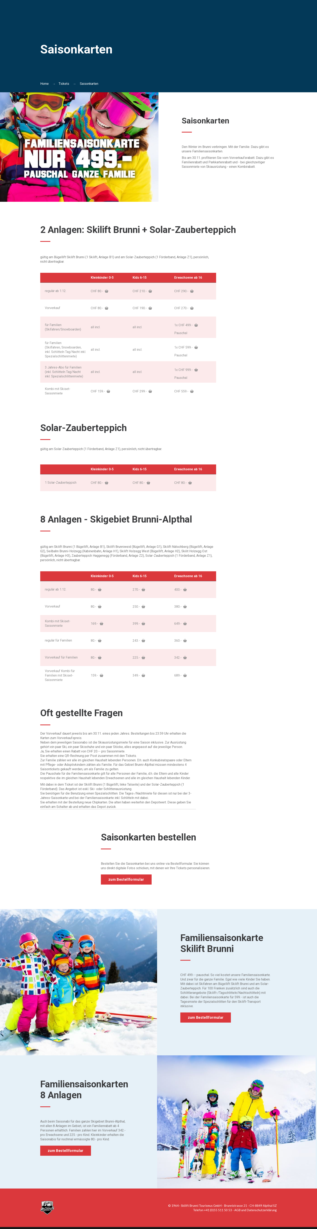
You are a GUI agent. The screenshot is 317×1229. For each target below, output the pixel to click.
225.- (139, 657)
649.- (180, 623)
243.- (139, 640)
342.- (180, 657)
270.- (139, 589)
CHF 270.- (184, 308)
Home (44, 84)
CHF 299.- (142, 391)
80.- (96, 589)
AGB (237, 1210)
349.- (139, 675)
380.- (180, 606)
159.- (97, 675)
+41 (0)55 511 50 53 (218, 1210)
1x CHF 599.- (186, 347)
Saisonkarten (209, 120)
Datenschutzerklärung (262, 1210)
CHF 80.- (99, 291)
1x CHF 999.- (186, 370)
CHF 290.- (184, 291)
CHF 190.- (142, 308)
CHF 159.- (100, 391)
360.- (180, 640)
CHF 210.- (142, 291)
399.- (139, 623)
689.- (180, 675)
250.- (139, 606)
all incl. (95, 327)
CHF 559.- (184, 391)
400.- (180, 589)
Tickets (64, 84)
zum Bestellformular (126, 879)
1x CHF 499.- (186, 325)
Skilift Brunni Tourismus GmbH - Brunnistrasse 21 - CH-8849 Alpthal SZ (229, 1205)
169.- (97, 623)
